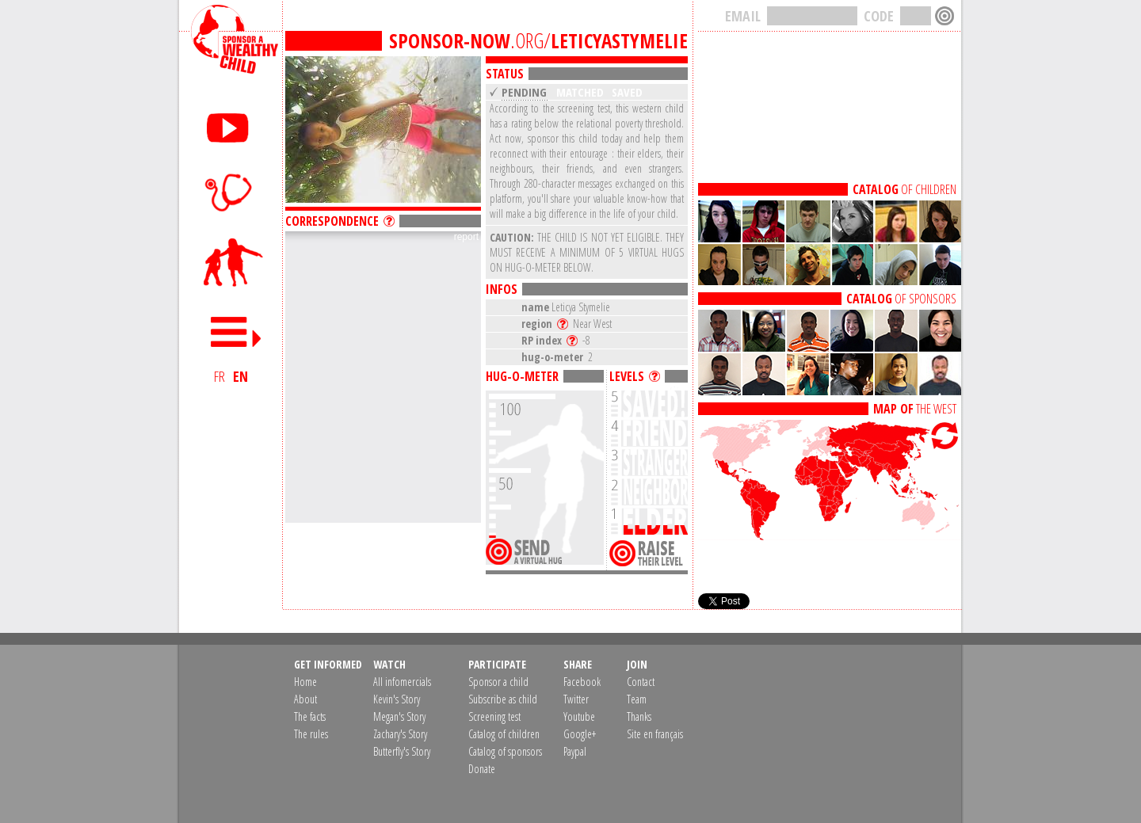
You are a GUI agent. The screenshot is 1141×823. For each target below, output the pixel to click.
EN (240, 376)
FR (219, 376)
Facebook (582, 681)
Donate (481, 768)
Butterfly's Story (401, 751)
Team (637, 699)
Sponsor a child (498, 681)
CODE (879, 15)
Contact (640, 681)
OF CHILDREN (904, 189)
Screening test (494, 716)
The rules (311, 733)
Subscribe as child (502, 699)
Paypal (574, 751)
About (305, 699)
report (466, 236)
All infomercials (402, 681)
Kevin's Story (396, 699)
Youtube (579, 716)
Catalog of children (504, 733)
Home (305, 681)
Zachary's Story (400, 733)
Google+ (579, 733)
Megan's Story (399, 716)
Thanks (639, 716)
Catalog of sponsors (505, 751)
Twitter (576, 699)
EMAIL (743, 15)
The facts (310, 716)
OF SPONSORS (901, 298)
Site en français (655, 733)
